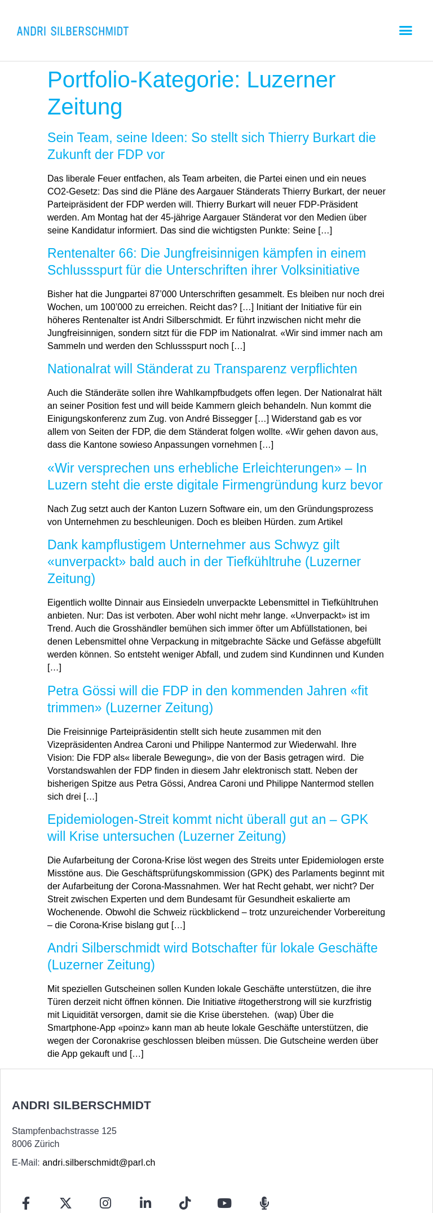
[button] (405, 30)
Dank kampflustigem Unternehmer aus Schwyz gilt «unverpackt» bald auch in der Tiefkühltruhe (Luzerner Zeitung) (204, 561)
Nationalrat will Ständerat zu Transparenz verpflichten (202, 368)
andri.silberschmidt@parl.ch (98, 1162)
